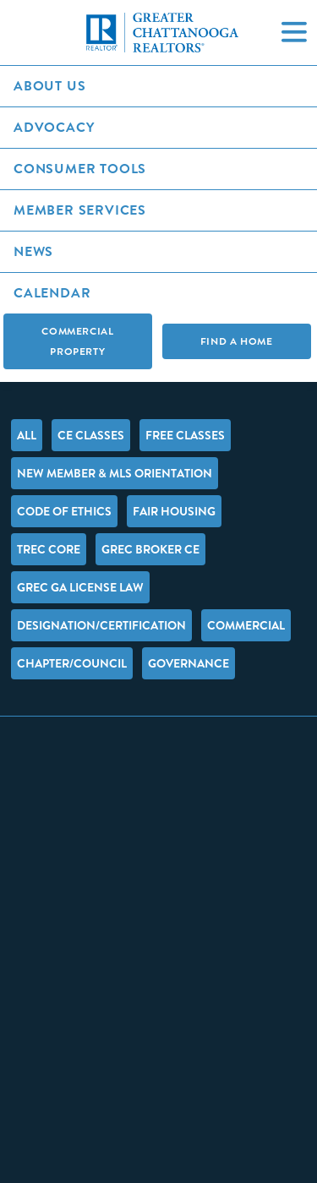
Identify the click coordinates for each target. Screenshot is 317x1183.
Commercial (246, 625)
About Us (49, 86)
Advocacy (54, 127)
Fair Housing (174, 511)
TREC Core (48, 549)
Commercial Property (77, 341)
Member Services (80, 210)
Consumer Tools (80, 168)
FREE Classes (185, 435)
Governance (188, 663)
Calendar (52, 293)
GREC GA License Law (80, 587)
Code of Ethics (64, 511)
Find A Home (236, 341)
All (26, 435)
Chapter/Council (72, 663)
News (33, 251)
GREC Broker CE (150, 549)
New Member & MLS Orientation (114, 473)
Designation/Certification (101, 625)
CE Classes (90, 435)
